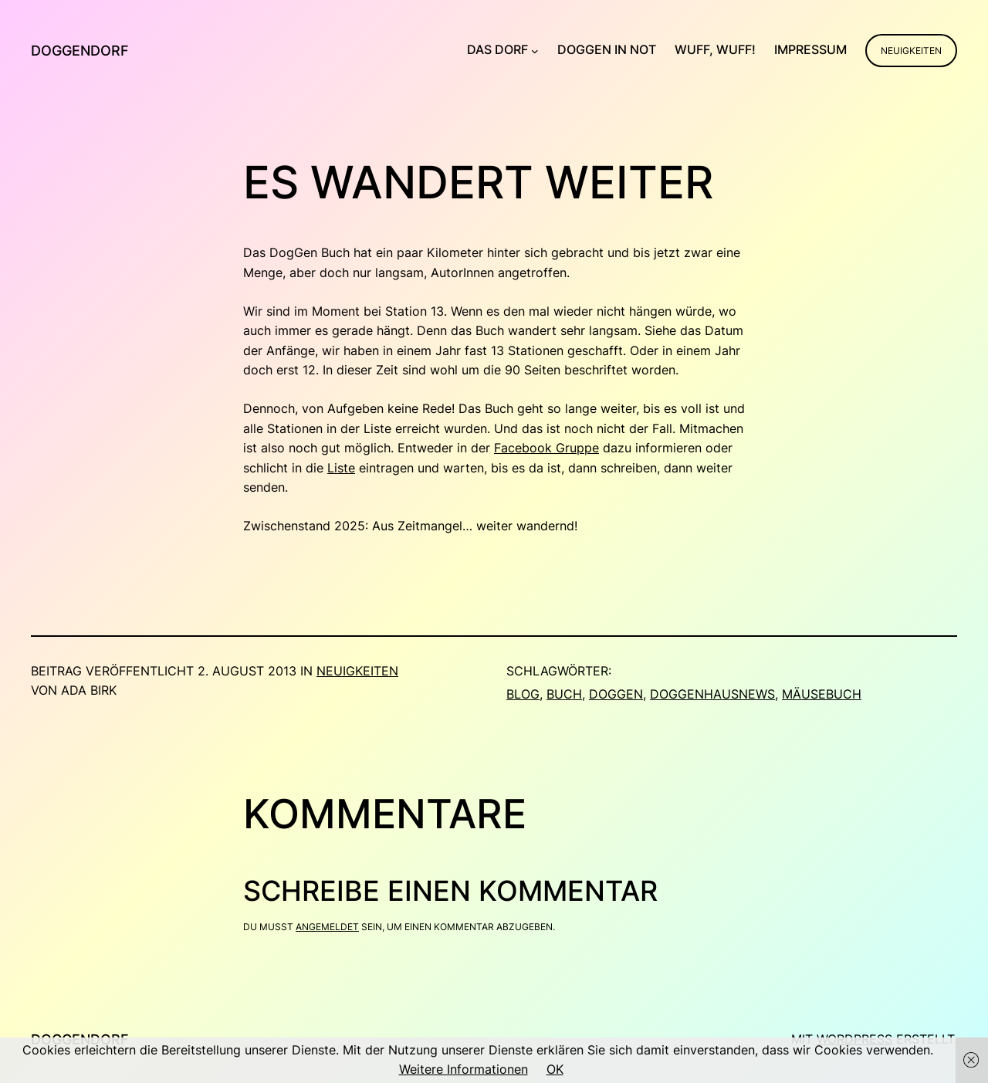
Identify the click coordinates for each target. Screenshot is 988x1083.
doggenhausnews (712, 694)
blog (523, 694)
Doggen (616, 694)
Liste (341, 468)
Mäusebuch (821, 694)
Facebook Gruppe (546, 447)
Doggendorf (80, 50)
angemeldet (327, 926)
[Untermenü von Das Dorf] (535, 50)
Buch (564, 694)
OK (554, 1069)
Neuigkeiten (911, 50)
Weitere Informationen (463, 1069)
